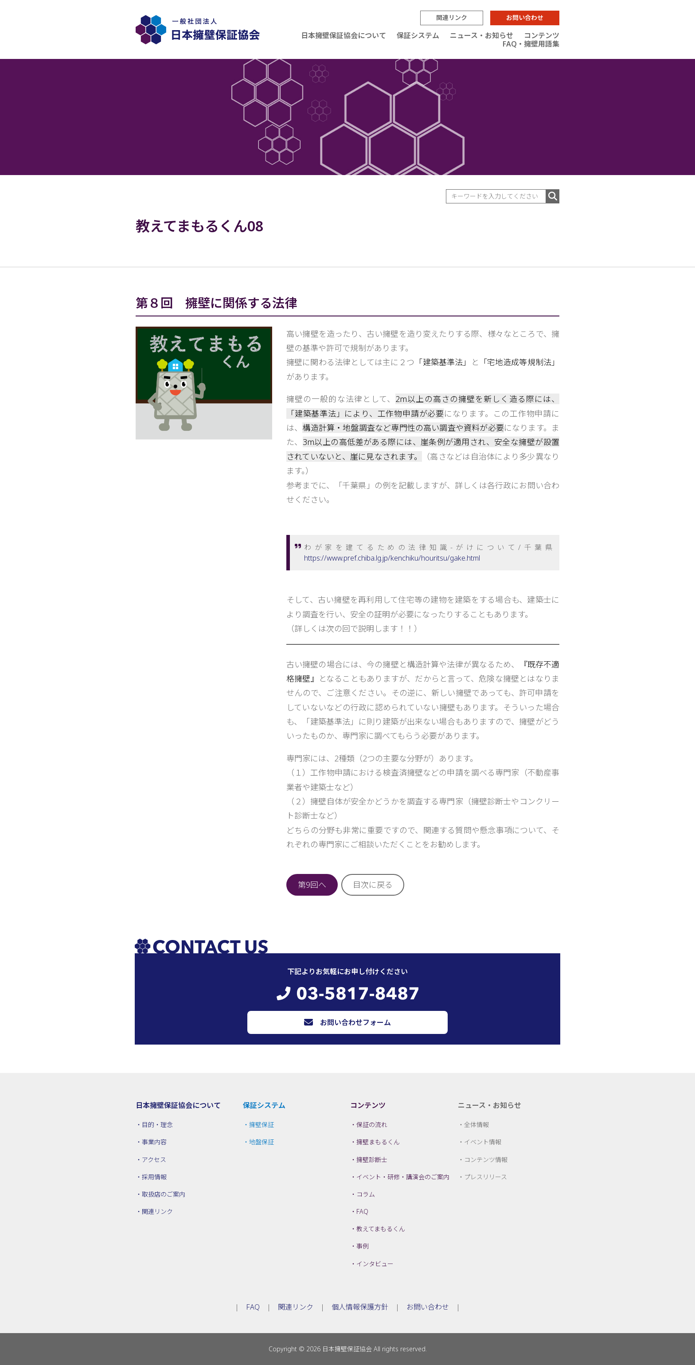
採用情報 (154, 1177)
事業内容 (154, 1142)
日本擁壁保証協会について (343, 35)
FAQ (362, 1211)
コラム (365, 1194)
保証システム (418, 35)
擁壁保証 (261, 1124)
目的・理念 (157, 1124)
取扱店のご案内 (163, 1194)
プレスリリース (485, 1177)
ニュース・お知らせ (481, 35)
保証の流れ (371, 1124)
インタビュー (375, 1264)
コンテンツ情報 (486, 1159)
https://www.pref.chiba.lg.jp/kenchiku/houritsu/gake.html (392, 558)
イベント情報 (482, 1142)
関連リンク (451, 17)
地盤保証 (261, 1142)
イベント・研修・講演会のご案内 (402, 1177)
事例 (362, 1246)
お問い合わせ (524, 17)
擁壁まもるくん (378, 1142)
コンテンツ (541, 35)
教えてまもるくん (380, 1229)
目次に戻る (373, 884)
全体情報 (476, 1124)
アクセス (154, 1159)
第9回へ (312, 884)
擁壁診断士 (371, 1159)
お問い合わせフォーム (355, 1022)
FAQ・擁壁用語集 (531, 44)
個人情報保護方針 (360, 1307)
